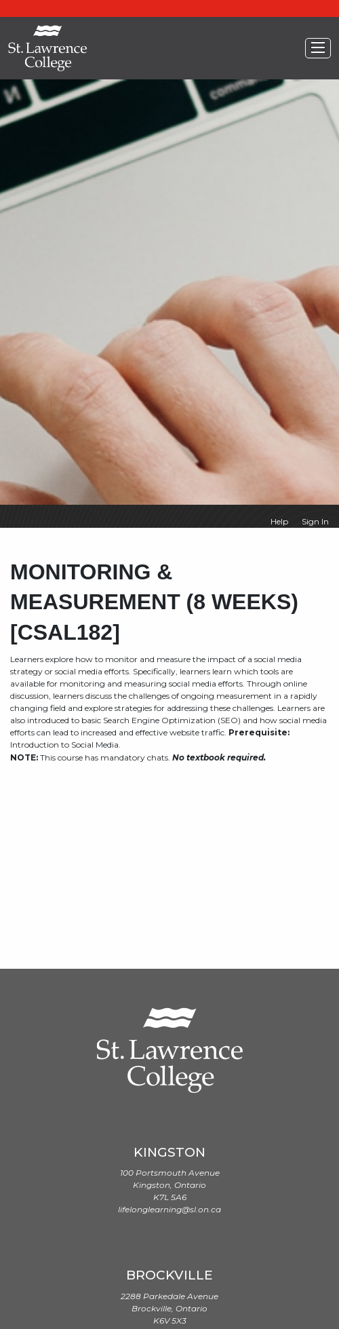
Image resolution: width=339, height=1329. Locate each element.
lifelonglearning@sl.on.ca (169, 1209)
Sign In (315, 521)
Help (279, 521)
